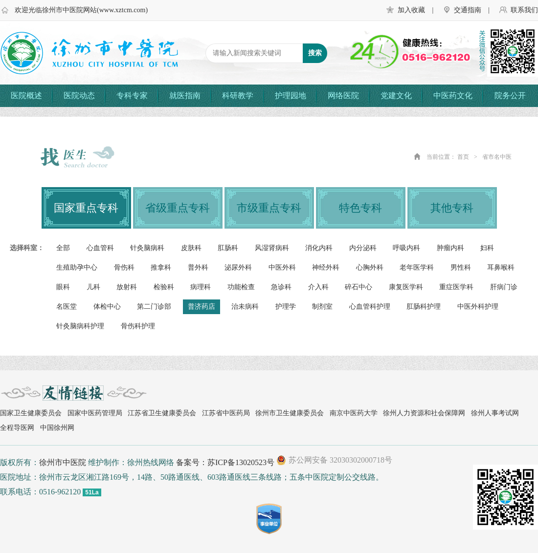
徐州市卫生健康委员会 (289, 413)
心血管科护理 (369, 306)
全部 (63, 248)
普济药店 (201, 306)
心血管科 (100, 248)
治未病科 (245, 306)
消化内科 (319, 248)
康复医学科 (406, 287)
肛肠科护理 (423, 306)
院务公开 (510, 95)
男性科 (460, 267)
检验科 (164, 287)
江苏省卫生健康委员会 (162, 413)
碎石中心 (358, 287)
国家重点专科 (86, 208)
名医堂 (66, 306)
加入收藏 (411, 10)
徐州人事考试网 (495, 413)
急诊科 (281, 287)
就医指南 (185, 95)
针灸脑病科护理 (80, 326)
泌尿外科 (238, 267)
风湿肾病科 (272, 248)
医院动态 (79, 95)
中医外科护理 (477, 306)
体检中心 (107, 306)
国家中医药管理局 (94, 413)
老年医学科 (417, 267)
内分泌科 (363, 248)
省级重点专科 (177, 208)
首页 (463, 156)
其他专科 (451, 208)
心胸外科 (369, 267)
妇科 (487, 248)
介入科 (318, 287)
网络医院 (343, 95)
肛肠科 (228, 248)
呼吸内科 (406, 248)
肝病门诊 (503, 287)
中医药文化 (452, 95)
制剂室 (322, 306)
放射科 (126, 287)
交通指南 (467, 10)
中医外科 (282, 267)
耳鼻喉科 (501, 267)
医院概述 (26, 95)
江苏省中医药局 (226, 413)
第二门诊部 (154, 306)
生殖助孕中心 (76, 267)
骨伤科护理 (138, 326)
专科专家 (132, 95)
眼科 (63, 287)
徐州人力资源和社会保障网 (424, 413)
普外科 (198, 267)
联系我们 (524, 10)
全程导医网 (17, 427)
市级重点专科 (269, 208)
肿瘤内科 (450, 248)
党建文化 (396, 95)
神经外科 (325, 267)
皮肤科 (191, 248)
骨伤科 (124, 267)
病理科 (200, 287)
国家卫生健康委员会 (31, 413)
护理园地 (290, 95)
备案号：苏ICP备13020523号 (225, 462)
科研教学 (237, 95)
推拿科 (161, 267)
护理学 (285, 306)
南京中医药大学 (354, 413)
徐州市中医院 (62, 462)
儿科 (93, 287)
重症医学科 (456, 287)
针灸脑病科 (147, 248)
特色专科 (360, 208)
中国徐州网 (57, 427)
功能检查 (241, 287)
